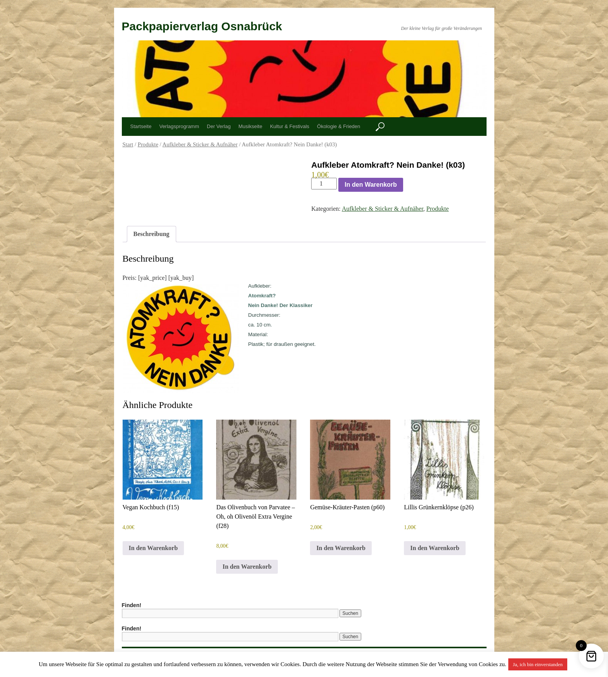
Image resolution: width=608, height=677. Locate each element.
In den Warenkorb (371, 184)
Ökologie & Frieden (338, 126)
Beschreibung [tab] (151, 234)
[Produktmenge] (324, 183)
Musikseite (250, 126)
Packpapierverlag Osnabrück (202, 26)
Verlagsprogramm (179, 126)
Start (128, 144)
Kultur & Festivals (289, 126)
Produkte (148, 144)
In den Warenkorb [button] (153, 548)
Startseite (141, 126)
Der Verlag (218, 126)
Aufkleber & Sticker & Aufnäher (200, 144)
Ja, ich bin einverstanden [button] (538, 664)
